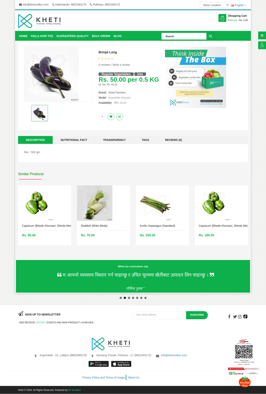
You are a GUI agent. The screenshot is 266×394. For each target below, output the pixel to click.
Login (262, 45)
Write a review (121, 64)
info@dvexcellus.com (34, 4)
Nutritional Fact (74, 140)
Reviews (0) (173, 140)
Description (35, 140)
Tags (145, 140)
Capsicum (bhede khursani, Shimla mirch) (48, 225)
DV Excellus (74, 390)
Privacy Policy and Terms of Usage (103, 377)
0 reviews (104, 64)
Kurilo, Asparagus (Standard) (157, 225)
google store (99, 364)
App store (121, 364)
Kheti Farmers (117, 92)
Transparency (114, 140)
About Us (133, 377)
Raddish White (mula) (94, 225)
